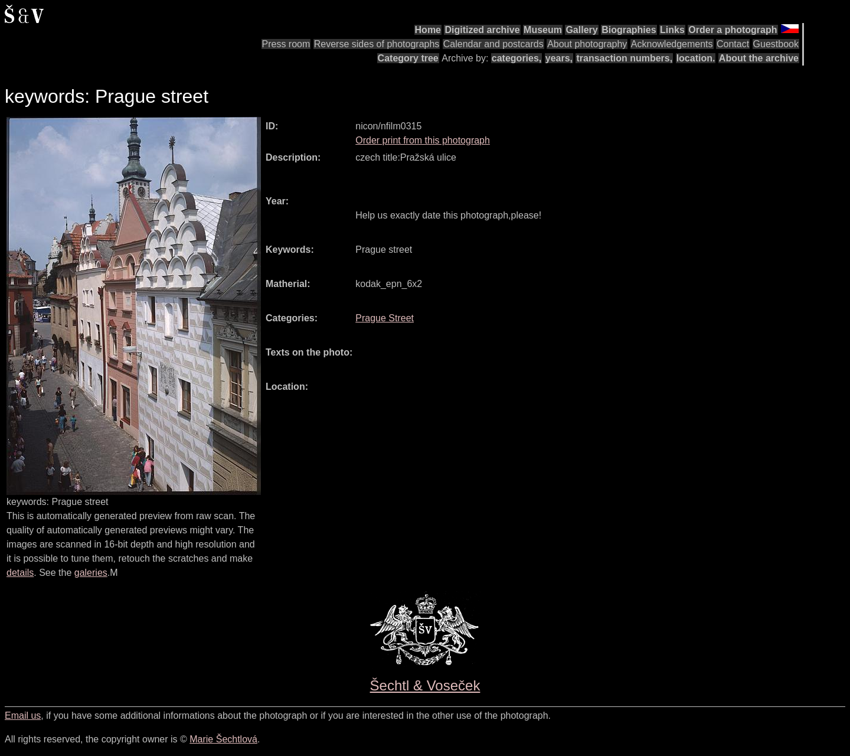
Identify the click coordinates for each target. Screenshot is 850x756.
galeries (90, 573)
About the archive (759, 58)
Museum (543, 30)
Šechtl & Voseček (425, 685)
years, (559, 58)
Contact (733, 44)
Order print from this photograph (422, 140)
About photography (587, 44)
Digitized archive (481, 30)
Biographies (628, 30)
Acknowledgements (672, 44)
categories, (516, 58)
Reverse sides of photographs (377, 44)
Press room (286, 44)
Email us (23, 716)
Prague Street (384, 318)
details (20, 573)
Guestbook (776, 44)
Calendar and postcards (493, 44)
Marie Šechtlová (223, 739)
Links (672, 30)
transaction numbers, (624, 58)
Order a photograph (732, 30)
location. (695, 58)
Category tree (408, 58)
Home (428, 30)
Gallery (581, 30)
